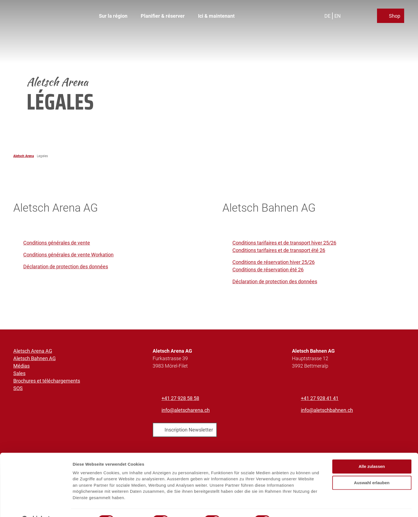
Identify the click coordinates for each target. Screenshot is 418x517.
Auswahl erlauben (371, 469)
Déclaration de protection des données (65, 266)
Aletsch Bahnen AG (34, 358)
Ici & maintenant (216, 15)
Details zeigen (295, 506)
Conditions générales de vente (56, 243)
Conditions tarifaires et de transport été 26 (278, 250)
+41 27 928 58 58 (180, 398)
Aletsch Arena (23, 156)
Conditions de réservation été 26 (268, 269)
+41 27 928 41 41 (319, 398)
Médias (21, 366)
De (328, 15)
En (338, 15)
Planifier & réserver (163, 15)
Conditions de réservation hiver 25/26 (273, 262)
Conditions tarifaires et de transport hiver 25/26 (284, 243)
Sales (19, 373)
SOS (18, 388)
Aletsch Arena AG (32, 351)
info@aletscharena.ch (185, 410)
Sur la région (113, 15)
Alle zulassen (371, 453)
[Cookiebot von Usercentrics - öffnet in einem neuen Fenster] (36, 506)
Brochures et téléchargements (46, 381)
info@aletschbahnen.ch (327, 410)
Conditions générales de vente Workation (68, 255)
